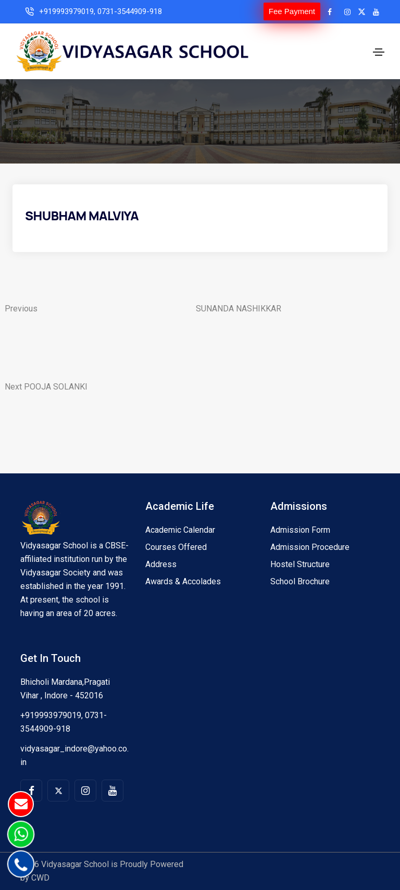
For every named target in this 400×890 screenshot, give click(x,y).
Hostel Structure (300, 564)
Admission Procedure (309, 547)
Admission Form (300, 530)
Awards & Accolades (183, 581)
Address (161, 564)
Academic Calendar (180, 530)
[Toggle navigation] (378, 52)
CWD (40, 878)
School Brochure (300, 581)
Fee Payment (292, 11)
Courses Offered (176, 547)
